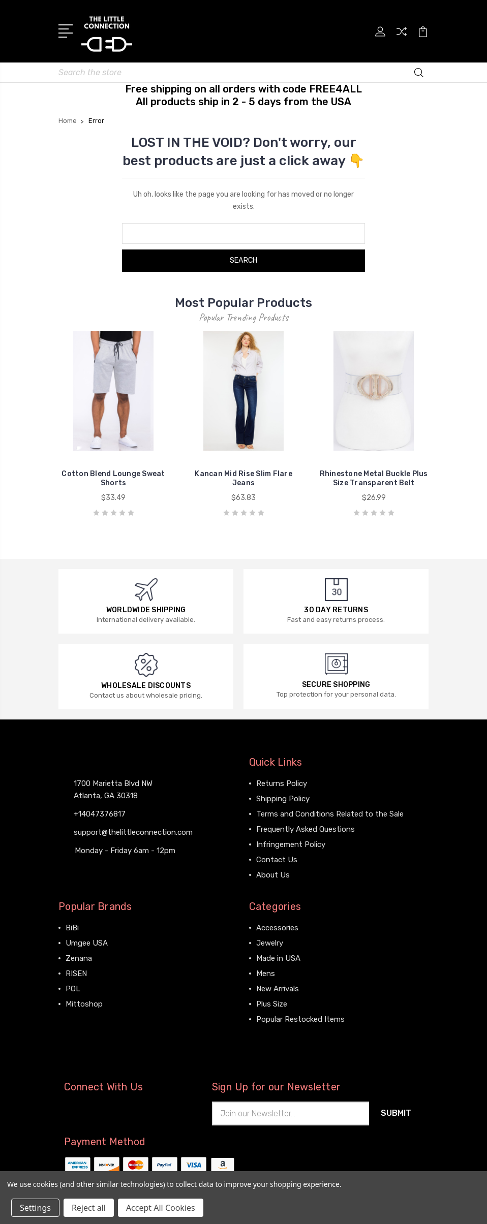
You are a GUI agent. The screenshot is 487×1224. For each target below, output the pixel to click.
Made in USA (278, 956)
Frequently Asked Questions (305, 827)
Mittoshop (84, 1002)
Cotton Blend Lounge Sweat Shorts (113, 476)
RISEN (76, 971)
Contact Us (276, 857)
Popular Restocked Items (300, 1017)
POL (73, 986)
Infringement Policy (290, 842)
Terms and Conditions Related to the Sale (330, 812)
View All (80, 1017)
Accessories (277, 925)
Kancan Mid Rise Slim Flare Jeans (243, 476)
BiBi (72, 925)
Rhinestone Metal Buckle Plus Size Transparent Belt (374, 476)
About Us (273, 872)
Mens (265, 971)
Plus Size (271, 1002)
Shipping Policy (283, 796)
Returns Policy (281, 781)
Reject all (89, 1207)
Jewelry (269, 941)
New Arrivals (277, 986)
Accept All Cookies (160, 1207)
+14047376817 (100, 812)
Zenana (79, 956)
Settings (35, 1207)
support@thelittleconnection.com (133, 830)
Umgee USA (87, 941)
